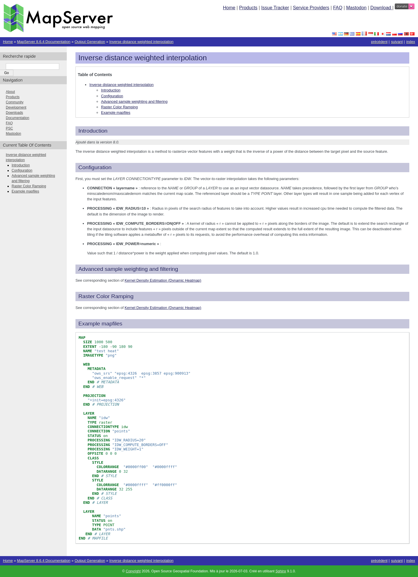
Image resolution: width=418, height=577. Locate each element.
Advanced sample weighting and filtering (134, 101)
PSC (9, 128)
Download (381, 7)
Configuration (112, 96)
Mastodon (356, 7)
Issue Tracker (275, 7)
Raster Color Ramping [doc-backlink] (106, 296)
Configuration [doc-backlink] (94, 167)
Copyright (133, 571)
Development (16, 107)
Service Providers (311, 7)
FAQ (337, 7)
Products (248, 7)
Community (15, 102)
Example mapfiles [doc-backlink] (100, 324)
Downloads (14, 113)
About (10, 92)
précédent (379, 41)
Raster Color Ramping (119, 107)
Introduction (110, 90)
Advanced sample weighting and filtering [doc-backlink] (128, 269)
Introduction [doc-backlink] (92, 131)
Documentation (17, 118)
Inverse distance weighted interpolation (141, 41)
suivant (397, 41)
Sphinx (280, 571)
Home (229, 7)
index (410, 41)
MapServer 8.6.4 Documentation (43, 41)
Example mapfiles (115, 112)
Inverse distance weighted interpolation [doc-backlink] (142, 58)
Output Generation (90, 41)
